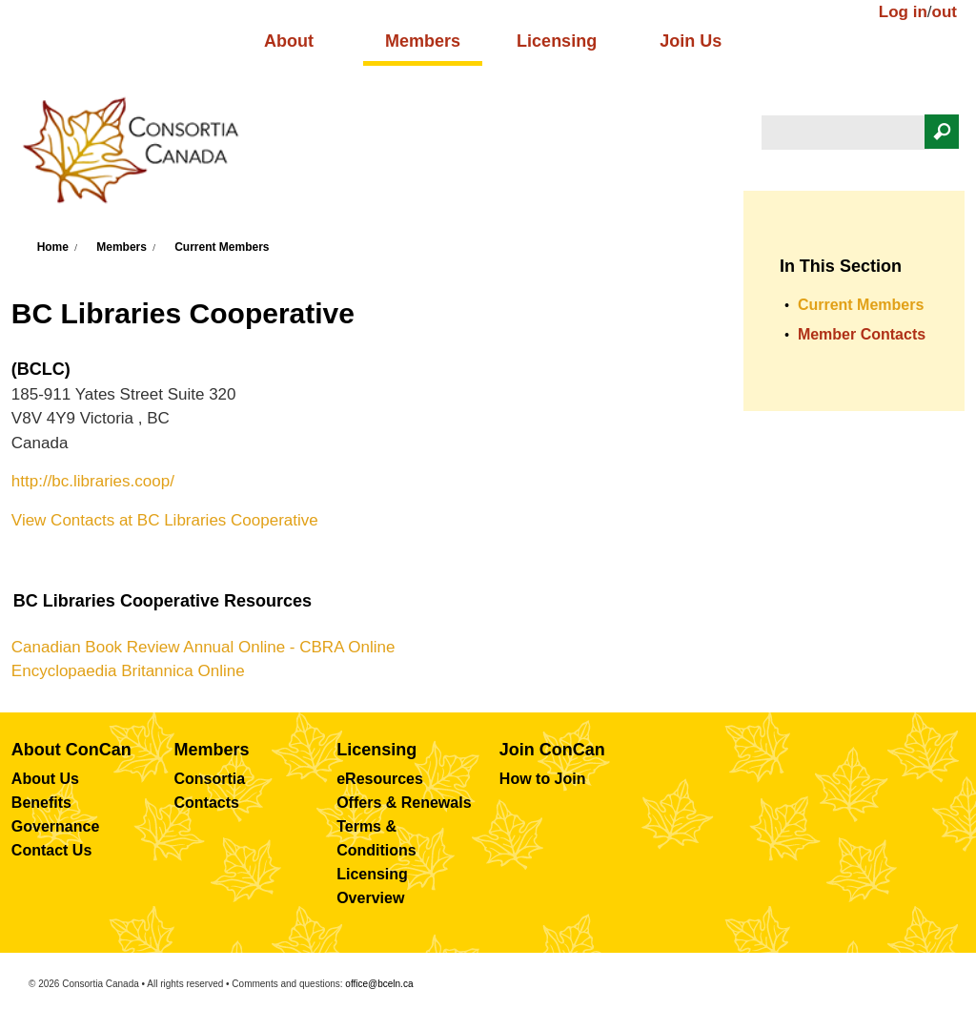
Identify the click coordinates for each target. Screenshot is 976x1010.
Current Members (221, 247)
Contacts (206, 802)
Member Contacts (861, 334)
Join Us (691, 41)
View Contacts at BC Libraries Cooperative (164, 520)
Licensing (557, 41)
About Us (45, 779)
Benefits (41, 802)
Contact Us (51, 850)
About (289, 41)
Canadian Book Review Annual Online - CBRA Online (203, 647)
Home (53, 247)
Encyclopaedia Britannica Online (128, 671)
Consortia (210, 779)
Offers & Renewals (403, 802)
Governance (55, 826)
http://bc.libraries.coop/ (92, 481)
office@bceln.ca (379, 984)
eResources (379, 779)
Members (422, 41)
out (944, 12)
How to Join (542, 779)
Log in (903, 12)
